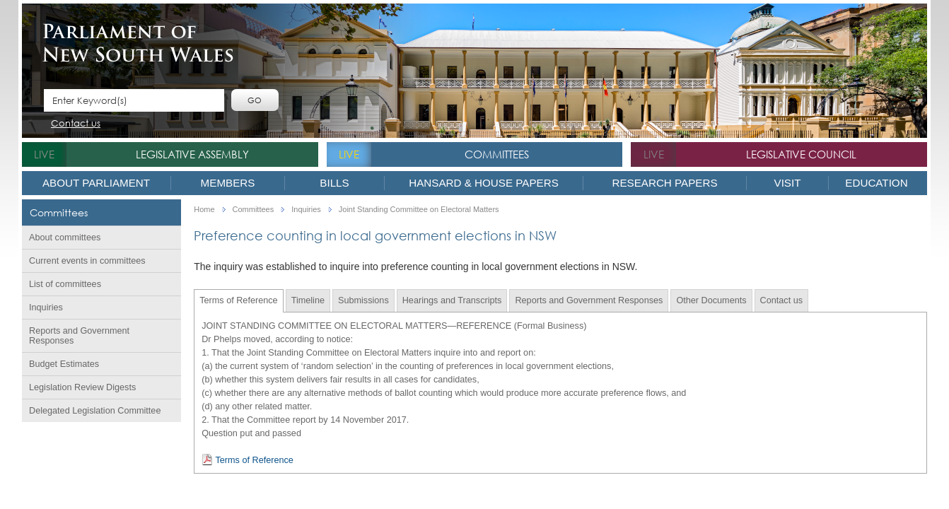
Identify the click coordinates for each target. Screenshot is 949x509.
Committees (497, 154)
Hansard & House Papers (484, 183)
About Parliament (96, 183)
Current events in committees (87, 261)
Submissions (363, 300)
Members (228, 183)
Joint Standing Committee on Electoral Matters (419, 209)
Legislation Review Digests (82, 387)
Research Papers (664, 183)
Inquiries (46, 307)
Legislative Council (801, 154)
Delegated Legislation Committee (95, 411)
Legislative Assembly (192, 154)
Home (204, 209)
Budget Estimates (64, 364)
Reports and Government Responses (79, 336)
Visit (787, 183)
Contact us (75, 124)
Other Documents (711, 300)
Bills (334, 183)
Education (876, 183)
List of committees (65, 284)
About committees (64, 237)
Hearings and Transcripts (452, 300)
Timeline (308, 300)
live (44, 154)
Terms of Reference (238, 300)
